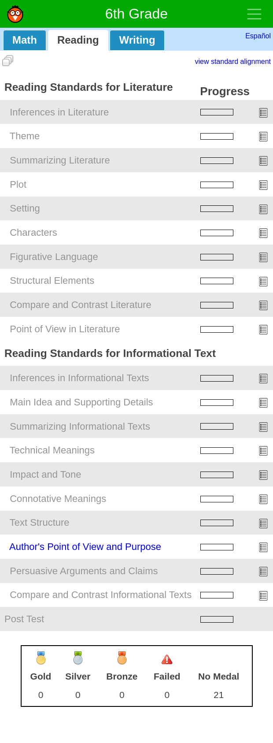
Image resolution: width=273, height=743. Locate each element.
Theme (25, 135)
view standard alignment (233, 61)
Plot (18, 184)
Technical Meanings (52, 450)
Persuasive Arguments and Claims (84, 570)
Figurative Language (54, 256)
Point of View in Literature (65, 328)
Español (258, 36)
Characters (33, 232)
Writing (137, 40)
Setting (25, 208)
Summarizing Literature (60, 160)
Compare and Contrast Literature (80, 304)
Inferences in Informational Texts (79, 377)
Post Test (24, 618)
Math (24, 40)
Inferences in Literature (59, 112)
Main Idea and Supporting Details (81, 402)
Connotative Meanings (58, 498)
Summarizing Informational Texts (80, 426)
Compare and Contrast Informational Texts (101, 594)
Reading (78, 40)
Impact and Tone (45, 474)
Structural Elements (52, 280)
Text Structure (40, 522)
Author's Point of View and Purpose (85, 546)
